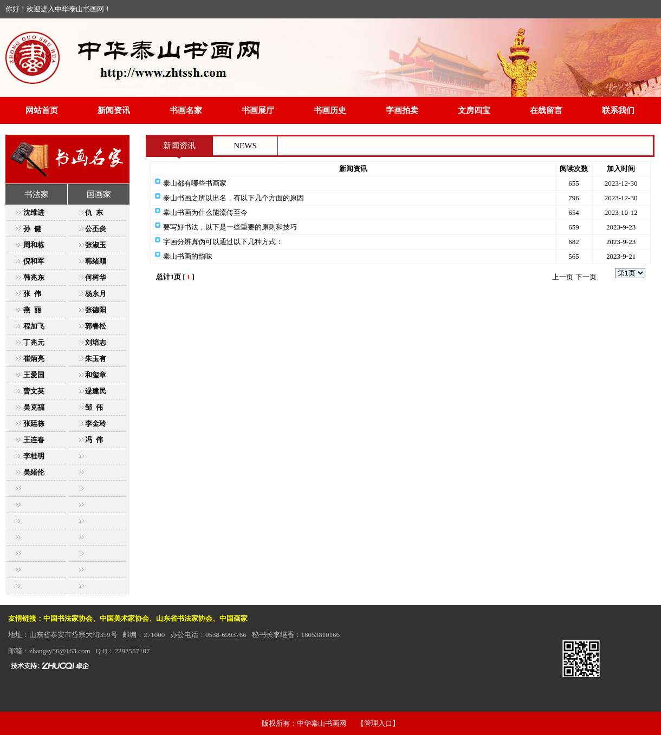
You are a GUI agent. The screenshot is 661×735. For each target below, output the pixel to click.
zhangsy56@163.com (59, 651)
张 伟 (32, 294)
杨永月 (95, 294)
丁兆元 (33, 342)
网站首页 (41, 110)
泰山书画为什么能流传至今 (205, 212)
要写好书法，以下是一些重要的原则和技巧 (230, 227)
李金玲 (95, 423)
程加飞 (33, 326)
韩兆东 (33, 277)
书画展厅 (258, 110)
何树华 (95, 277)
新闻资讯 (114, 110)
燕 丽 (32, 310)
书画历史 (330, 110)
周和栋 (33, 245)
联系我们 (618, 110)
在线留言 (546, 110)
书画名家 (186, 110)
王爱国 (33, 375)
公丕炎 (95, 229)
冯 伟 (94, 440)
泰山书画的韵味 (187, 256)
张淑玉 (95, 245)
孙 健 (32, 229)
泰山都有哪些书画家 (194, 183)
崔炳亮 (33, 359)
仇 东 (94, 212)
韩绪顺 (95, 261)
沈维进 (33, 212)
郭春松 (95, 326)
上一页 (562, 277)
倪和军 (33, 261)
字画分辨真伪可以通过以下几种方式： (223, 242)
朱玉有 (95, 359)
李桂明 (33, 456)
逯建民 (95, 391)
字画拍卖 (402, 110)
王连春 (33, 440)
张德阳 (95, 310)
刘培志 (95, 342)
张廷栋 (33, 423)
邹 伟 (94, 407)
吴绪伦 (33, 472)
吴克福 (33, 407)
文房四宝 (474, 110)
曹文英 (33, 391)
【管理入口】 (378, 723)
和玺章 (95, 375)
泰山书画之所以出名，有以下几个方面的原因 (233, 198)
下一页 (586, 277)
